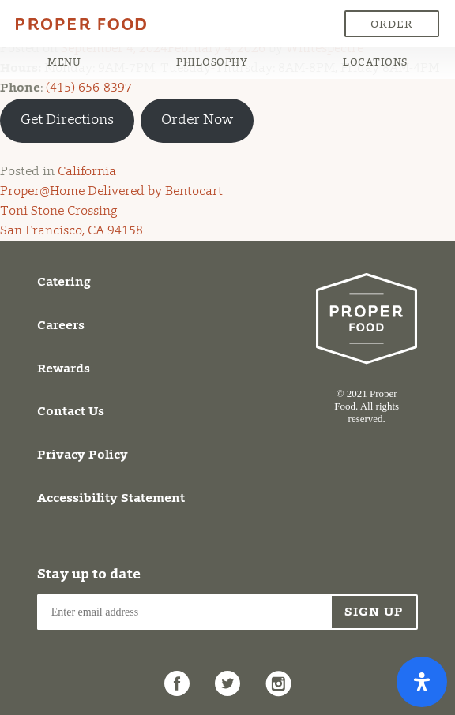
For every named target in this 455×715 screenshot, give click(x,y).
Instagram (278, 677)
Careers (61, 326)
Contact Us (70, 412)
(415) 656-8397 (89, 88)
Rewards (63, 369)
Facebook (177, 677)
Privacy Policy (82, 455)
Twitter (227, 677)
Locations (375, 63)
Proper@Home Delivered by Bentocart (111, 191)
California (87, 172)
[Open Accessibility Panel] (422, 682)
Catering (64, 282)
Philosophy (211, 63)
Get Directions (67, 121)
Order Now (391, 28)
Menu (64, 63)
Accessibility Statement (111, 498)
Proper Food (49, 25)
